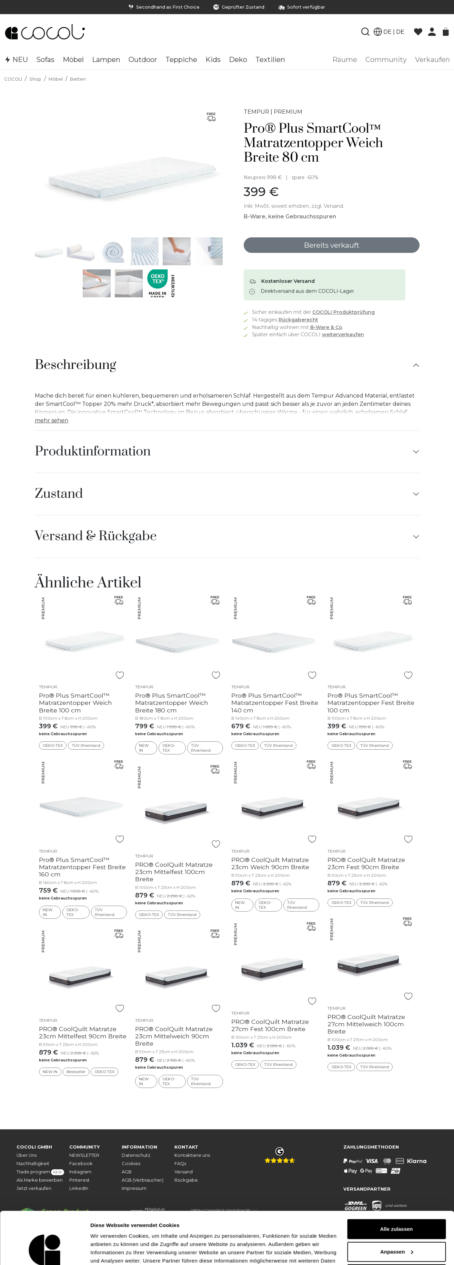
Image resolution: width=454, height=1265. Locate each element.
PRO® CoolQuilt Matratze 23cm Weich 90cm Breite (270, 863)
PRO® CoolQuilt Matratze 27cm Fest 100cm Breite (270, 1025)
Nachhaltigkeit (33, 1163)
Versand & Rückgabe (96, 536)
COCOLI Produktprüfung (343, 312)
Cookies (131, 1163)
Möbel (56, 79)
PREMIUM (288, 112)
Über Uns (27, 1155)
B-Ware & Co (326, 327)
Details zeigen (107, 1251)
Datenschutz (136, 1155)
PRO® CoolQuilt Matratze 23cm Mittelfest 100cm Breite (174, 872)
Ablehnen (396, 1229)
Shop (35, 79)
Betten (78, 79)
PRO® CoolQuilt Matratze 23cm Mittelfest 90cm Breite (83, 1032)
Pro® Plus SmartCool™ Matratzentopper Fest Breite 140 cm (274, 702)
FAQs (180, 1163)
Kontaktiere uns (192, 1155)
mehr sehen (51, 420)
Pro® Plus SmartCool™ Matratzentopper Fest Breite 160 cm (82, 867)
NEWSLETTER (84, 1155)
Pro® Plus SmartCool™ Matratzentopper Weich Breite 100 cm (75, 702)
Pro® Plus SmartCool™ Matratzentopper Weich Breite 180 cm (171, 702)
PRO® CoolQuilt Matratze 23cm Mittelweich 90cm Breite (174, 1036)
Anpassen (396, 1207)
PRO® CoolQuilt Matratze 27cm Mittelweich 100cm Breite (366, 1024)
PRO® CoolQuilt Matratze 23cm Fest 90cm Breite (366, 863)
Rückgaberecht (298, 320)
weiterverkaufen (343, 334)
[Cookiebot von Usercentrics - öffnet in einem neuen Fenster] (44, 1251)
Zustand (59, 494)
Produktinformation (93, 451)
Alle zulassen (396, 1184)
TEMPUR (256, 112)
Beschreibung (75, 365)
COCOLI (13, 79)
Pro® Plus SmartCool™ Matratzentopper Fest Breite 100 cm (370, 702)
